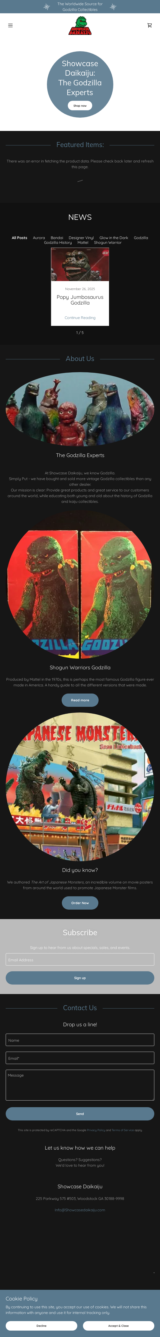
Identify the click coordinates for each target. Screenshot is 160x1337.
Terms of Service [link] (123, 1130)
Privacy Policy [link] (96, 1130)
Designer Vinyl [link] (81, 237)
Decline (41, 1326)
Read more (80, 700)
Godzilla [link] (141, 237)
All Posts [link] (19, 237)
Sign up (80, 978)
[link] (80, 25)
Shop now (80, 105)
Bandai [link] (57, 237)
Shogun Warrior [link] (108, 242)
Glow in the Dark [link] (114, 237)
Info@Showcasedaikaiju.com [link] (80, 1209)
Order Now (80, 903)
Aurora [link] (39, 237)
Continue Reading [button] (80, 317)
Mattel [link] (83, 242)
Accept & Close (118, 1326)
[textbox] (80, 959)
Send (80, 1114)
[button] (17, 25)
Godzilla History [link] (58, 242)
